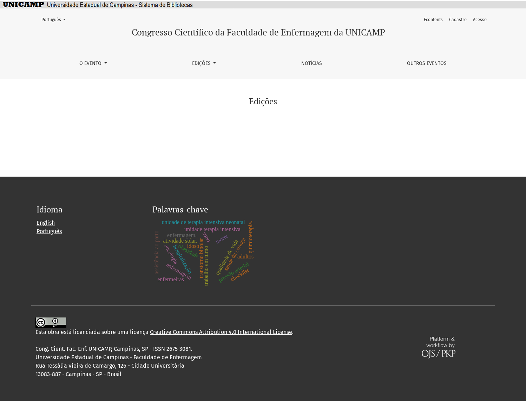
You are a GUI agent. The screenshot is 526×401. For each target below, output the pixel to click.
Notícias (311, 63)
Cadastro (458, 19)
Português (55, 19)
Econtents (433, 19)
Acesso (480, 19)
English (46, 222)
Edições (202, 63)
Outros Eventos (427, 63)
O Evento (91, 63)
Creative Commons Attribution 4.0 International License (221, 332)
